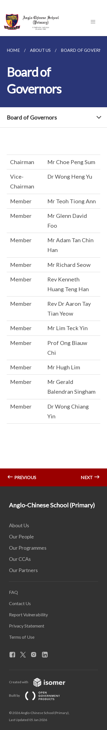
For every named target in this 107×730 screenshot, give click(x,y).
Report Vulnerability (28, 614)
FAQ (13, 592)
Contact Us (20, 603)
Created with (41, 682)
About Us (19, 525)
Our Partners (23, 570)
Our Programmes (27, 548)
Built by (39, 695)
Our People (21, 536)
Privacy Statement (26, 625)
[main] (53, 261)
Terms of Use (21, 637)
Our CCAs (20, 559)
